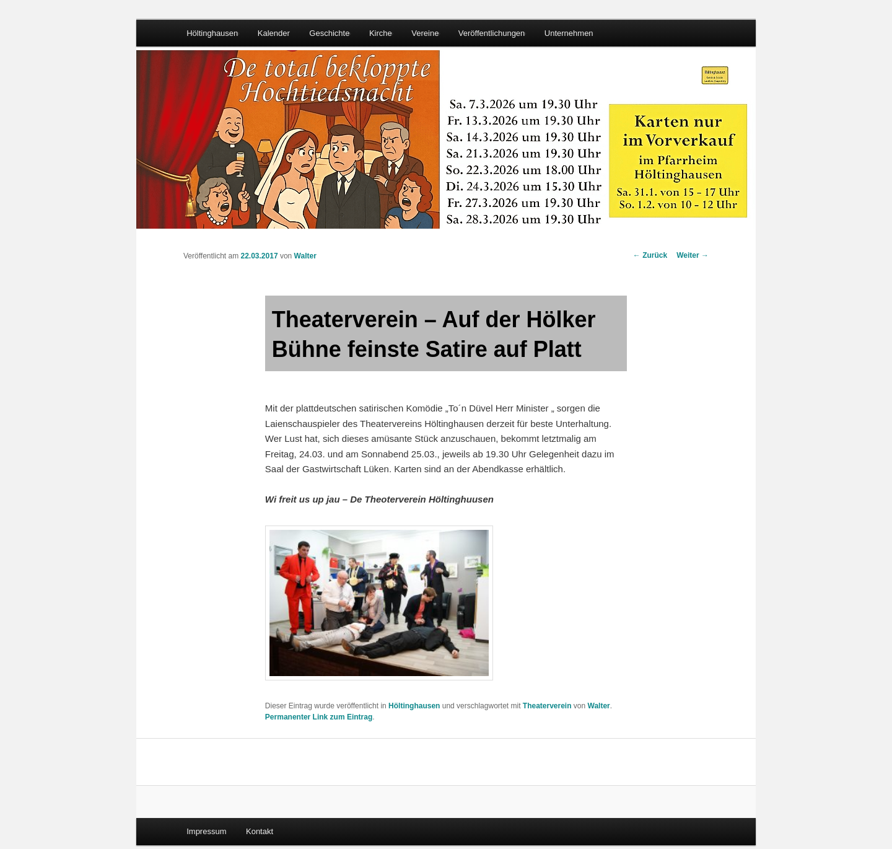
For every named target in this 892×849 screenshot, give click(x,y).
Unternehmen (568, 33)
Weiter (692, 255)
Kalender (274, 33)
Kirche (380, 33)
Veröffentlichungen (491, 33)
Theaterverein (547, 706)
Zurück (650, 255)
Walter (305, 256)
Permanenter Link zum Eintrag (318, 717)
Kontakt (259, 831)
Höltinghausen (212, 33)
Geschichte (329, 33)
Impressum (206, 831)
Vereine (425, 33)
